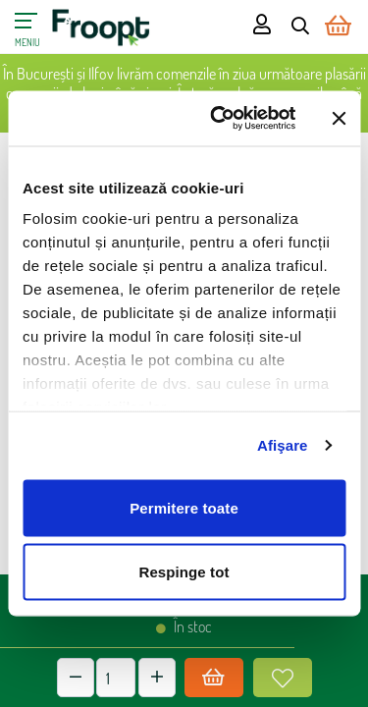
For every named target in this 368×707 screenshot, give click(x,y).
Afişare (282, 445)
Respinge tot (183, 572)
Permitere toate (184, 507)
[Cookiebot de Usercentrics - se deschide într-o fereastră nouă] (219, 119)
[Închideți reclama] (338, 118)
